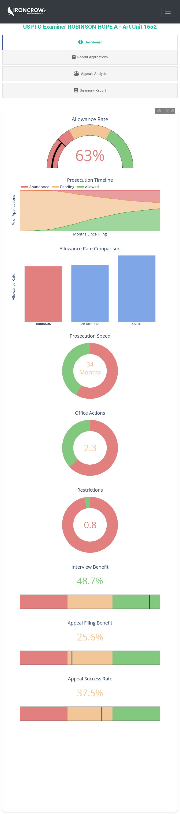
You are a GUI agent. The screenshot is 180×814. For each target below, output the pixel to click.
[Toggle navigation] (167, 11)
